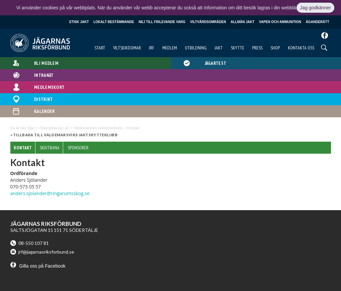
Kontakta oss (301, 48)
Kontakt (23, 148)
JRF (151, 48)
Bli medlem (46, 63)
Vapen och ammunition (280, 22)
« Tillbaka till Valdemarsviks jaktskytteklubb (64, 135)
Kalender (44, 111)
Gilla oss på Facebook (38, 266)
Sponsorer (78, 148)
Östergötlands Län (54, 128)
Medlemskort (49, 87)
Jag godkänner (315, 7)
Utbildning (196, 48)
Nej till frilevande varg (162, 22)
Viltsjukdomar (127, 48)
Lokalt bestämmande (114, 22)
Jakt (219, 48)
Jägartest (215, 63)
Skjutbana (49, 148)
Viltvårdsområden (208, 22)
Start (100, 48)
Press (257, 48)
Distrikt (43, 99)
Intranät (43, 75)
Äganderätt (317, 22)
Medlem (169, 48)
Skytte (237, 48)
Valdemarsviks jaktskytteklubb (98, 128)
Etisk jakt (79, 22)
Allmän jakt (242, 22)
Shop (275, 48)
